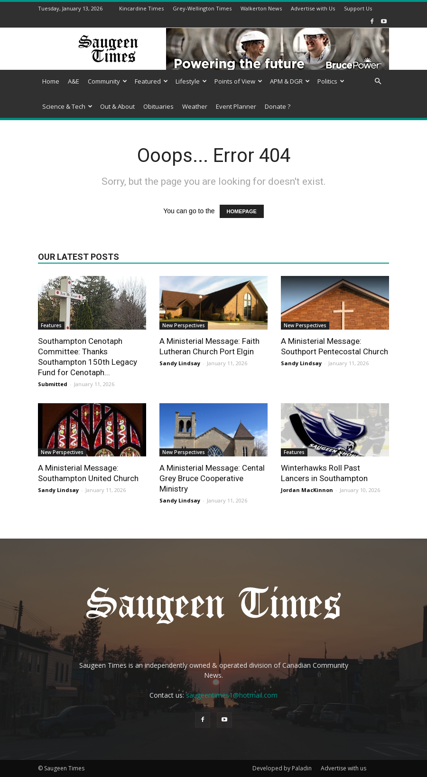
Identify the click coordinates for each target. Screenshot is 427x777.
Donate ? (277, 106)
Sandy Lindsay (179, 363)
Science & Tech (67, 106)
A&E (73, 81)
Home (50, 81)
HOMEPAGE (242, 211)
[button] (377, 81)
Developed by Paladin (282, 768)
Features (51, 325)
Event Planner (236, 106)
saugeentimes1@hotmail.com (232, 695)
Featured (151, 81)
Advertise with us (343, 768)
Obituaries (158, 106)
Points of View (238, 81)
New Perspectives (183, 325)
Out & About (117, 106)
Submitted (52, 384)
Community (107, 81)
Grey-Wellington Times (202, 8)
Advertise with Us (313, 8)
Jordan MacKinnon (307, 489)
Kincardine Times (141, 8)
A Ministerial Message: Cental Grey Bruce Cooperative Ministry (212, 478)
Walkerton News (261, 8)
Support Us (358, 8)
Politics (330, 81)
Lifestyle (191, 81)
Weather (194, 106)
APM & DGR (290, 81)
